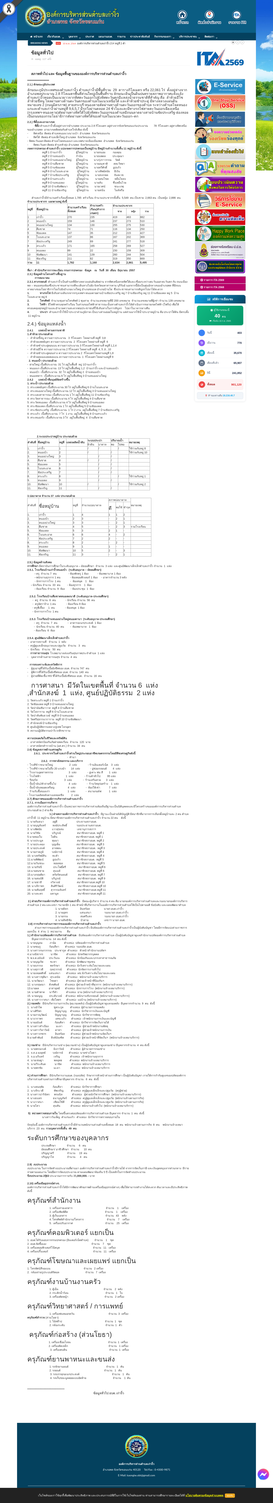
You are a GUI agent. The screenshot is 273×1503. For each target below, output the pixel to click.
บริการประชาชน (188, 36)
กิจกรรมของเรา (162, 36)
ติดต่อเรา (209, 36)
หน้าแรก (36, 36)
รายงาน (121, 36)
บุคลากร (72, 36)
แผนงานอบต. (105, 36)
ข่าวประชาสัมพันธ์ (140, 36)
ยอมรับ (230, 1495)
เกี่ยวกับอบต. (53, 36)
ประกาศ (89, 36)
